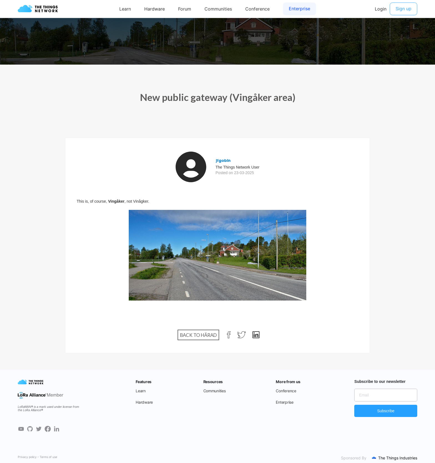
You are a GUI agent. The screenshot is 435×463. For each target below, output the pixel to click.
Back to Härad (198, 335)
